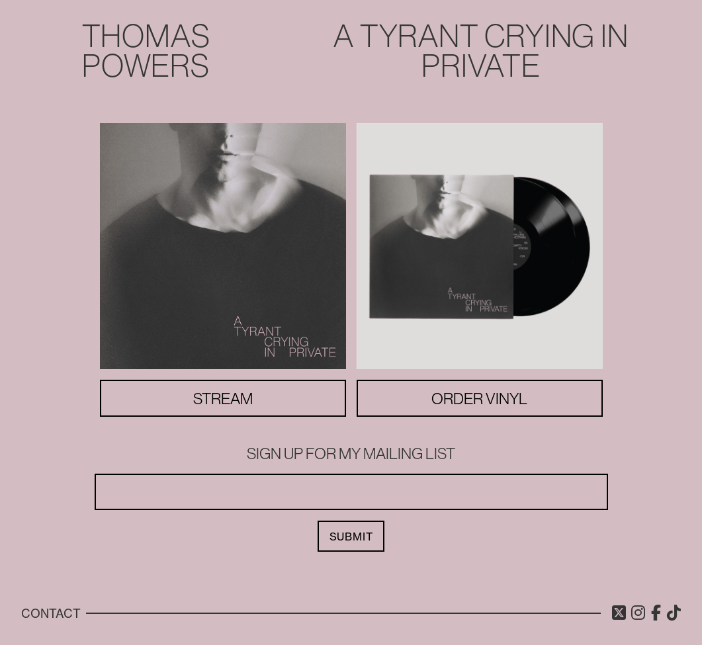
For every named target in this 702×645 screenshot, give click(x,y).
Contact (51, 613)
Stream (223, 398)
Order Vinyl (479, 398)
